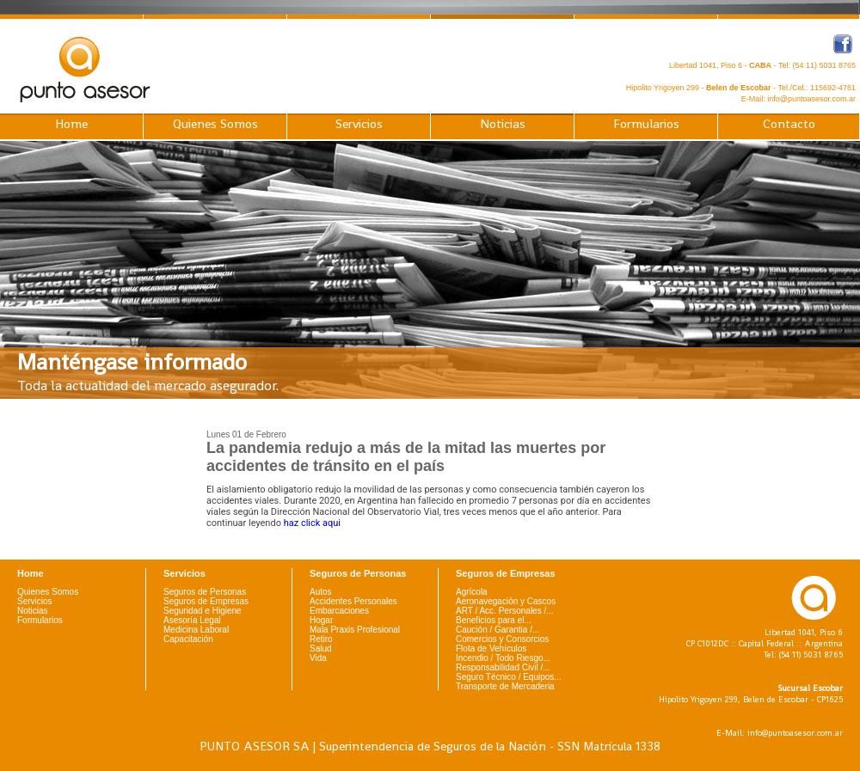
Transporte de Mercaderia (505, 686)
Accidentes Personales (353, 601)
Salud (321, 648)
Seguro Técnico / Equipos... (509, 677)
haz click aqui (312, 523)
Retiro (321, 639)
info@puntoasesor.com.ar (811, 99)
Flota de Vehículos (491, 648)
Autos (321, 592)
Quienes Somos (215, 124)
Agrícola (472, 592)
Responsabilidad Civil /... (503, 667)
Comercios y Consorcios (502, 639)
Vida (318, 658)
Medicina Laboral (196, 629)
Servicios (359, 124)
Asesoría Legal (192, 620)
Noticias (502, 124)
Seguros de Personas (204, 592)
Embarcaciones (339, 610)
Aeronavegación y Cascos (506, 601)
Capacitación (188, 639)
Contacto (789, 124)
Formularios (646, 124)
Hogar (321, 620)
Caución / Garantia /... (497, 629)
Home (71, 124)
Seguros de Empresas (206, 601)
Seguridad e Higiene (202, 610)
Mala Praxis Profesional (355, 629)
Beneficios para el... (493, 620)
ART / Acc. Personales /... (505, 610)
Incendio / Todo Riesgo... (503, 658)
